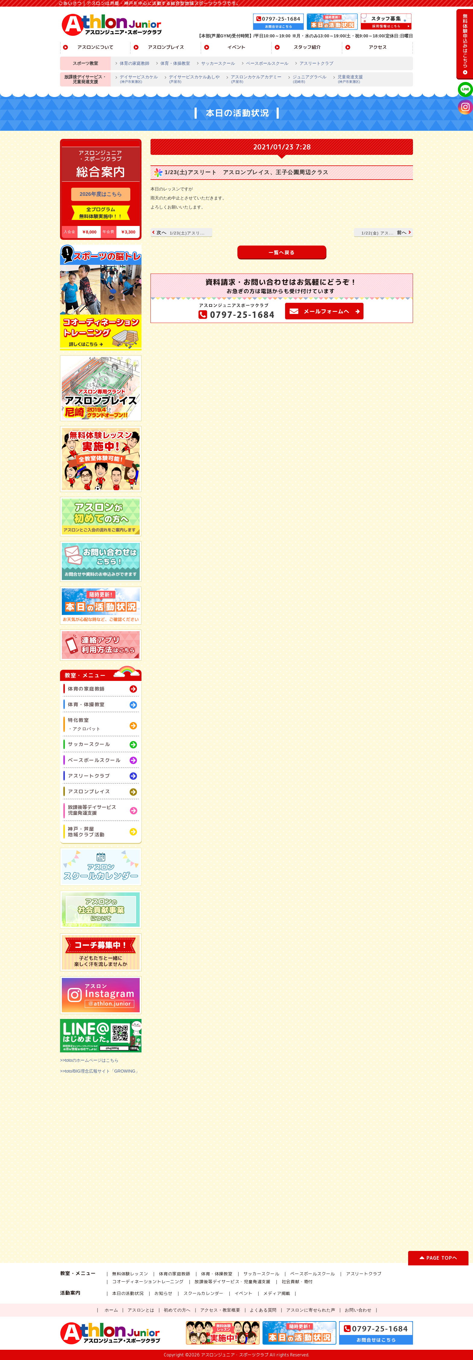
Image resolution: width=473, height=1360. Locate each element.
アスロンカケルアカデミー (253, 79)
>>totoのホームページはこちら (89, 1060)
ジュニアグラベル (307, 79)
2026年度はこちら (101, 194)
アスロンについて (95, 47)
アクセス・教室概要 (220, 1310)
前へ (385, 232)
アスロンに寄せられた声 (310, 1310)
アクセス (378, 47)
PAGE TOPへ (438, 1259)
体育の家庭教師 (134, 63)
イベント (236, 47)
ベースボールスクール (267, 63)
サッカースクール (218, 63)
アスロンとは (141, 1310)
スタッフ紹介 (307, 47)
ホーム (111, 1310)
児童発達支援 (348, 79)
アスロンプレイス (166, 47)
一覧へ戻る (281, 252)
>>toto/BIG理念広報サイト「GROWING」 (100, 1071)
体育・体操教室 (175, 63)
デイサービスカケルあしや (192, 79)
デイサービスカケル (136, 79)
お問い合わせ (358, 1310)
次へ (179, 232)
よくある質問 (263, 1310)
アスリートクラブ (316, 63)
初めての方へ (177, 1310)
